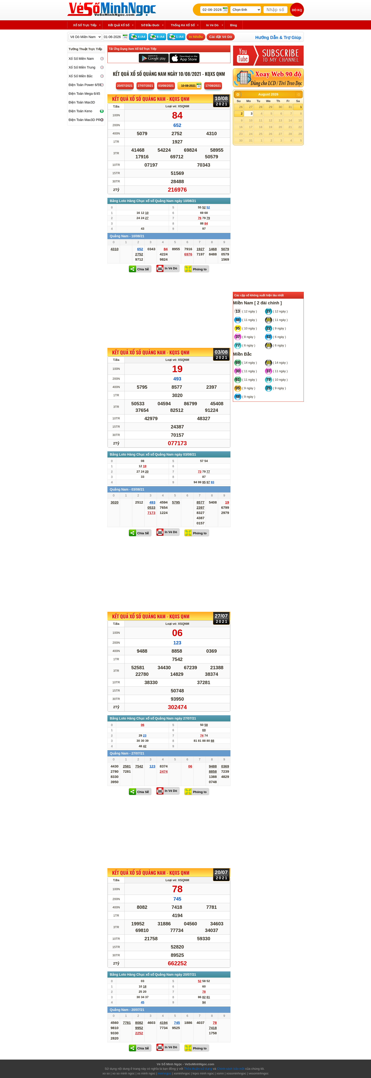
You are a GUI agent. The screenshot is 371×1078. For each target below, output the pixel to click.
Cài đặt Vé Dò (220, 37)
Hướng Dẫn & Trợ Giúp (278, 37)
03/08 (166, 85)
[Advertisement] (168, 310)
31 (290, 107)
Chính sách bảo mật (230, 1068)
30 (280, 107)
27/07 (145, 85)
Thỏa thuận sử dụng (198, 1068)
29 (270, 107)
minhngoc (164, 1073)
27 (250, 107)
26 (241, 107)
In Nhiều (196, 37)
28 (260, 107)
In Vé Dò (171, 268)
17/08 (213, 85)
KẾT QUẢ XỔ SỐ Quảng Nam (151, 99)
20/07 (124, 85)
